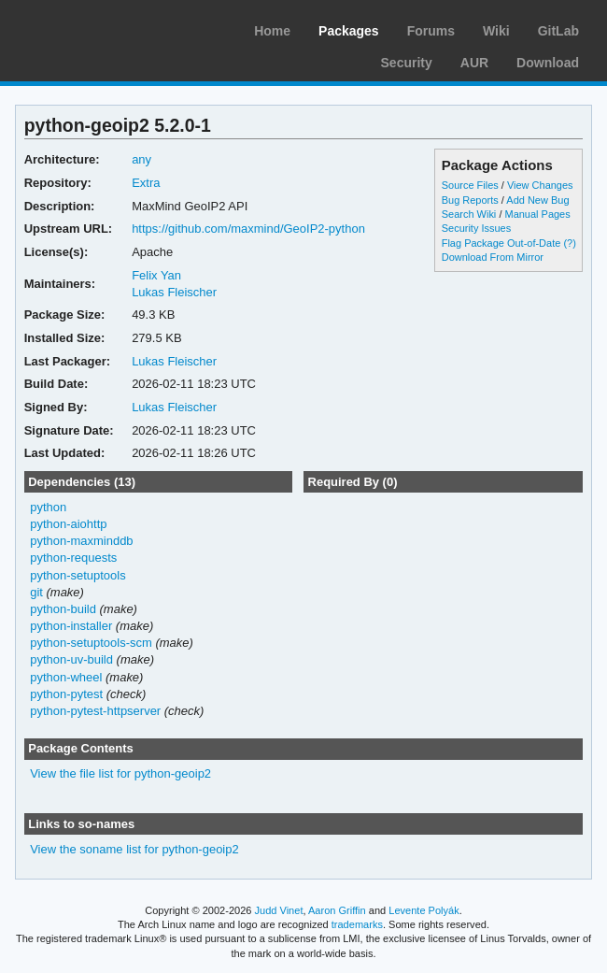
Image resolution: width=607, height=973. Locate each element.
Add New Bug (537, 200)
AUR (474, 62)
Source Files (470, 185)
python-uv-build (71, 659)
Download (547, 62)
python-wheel (66, 677)
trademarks (357, 924)
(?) (569, 243)
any (141, 159)
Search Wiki (469, 214)
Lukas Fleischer (174, 292)
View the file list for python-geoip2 (120, 773)
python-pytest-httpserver (95, 711)
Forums (431, 30)
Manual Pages (537, 214)
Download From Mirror (492, 257)
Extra (146, 183)
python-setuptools (78, 575)
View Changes (540, 185)
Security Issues (476, 228)
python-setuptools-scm (91, 643)
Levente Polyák (423, 910)
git (36, 592)
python (48, 507)
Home (272, 30)
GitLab (558, 30)
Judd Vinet (279, 910)
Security (406, 62)
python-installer (71, 626)
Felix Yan (156, 275)
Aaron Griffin (337, 910)
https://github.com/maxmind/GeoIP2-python (248, 229)
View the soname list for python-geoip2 (134, 849)
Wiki (496, 30)
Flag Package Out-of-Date (501, 243)
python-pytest (66, 694)
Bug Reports (470, 200)
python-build (63, 609)
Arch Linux (102, 28)
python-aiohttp (68, 524)
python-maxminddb (81, 541)
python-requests (73, 558)
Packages (348, 30)
